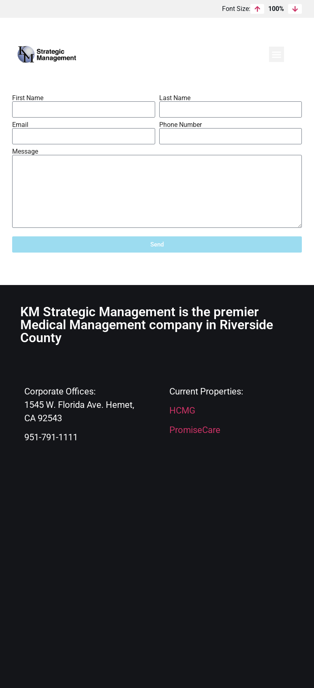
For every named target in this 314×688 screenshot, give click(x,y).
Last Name (174, 98)
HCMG (182, 410)
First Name (27, 98)
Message (25, 151)
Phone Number (180, 125)
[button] (276, 54)
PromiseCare (194, 430)
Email (20, 125)
